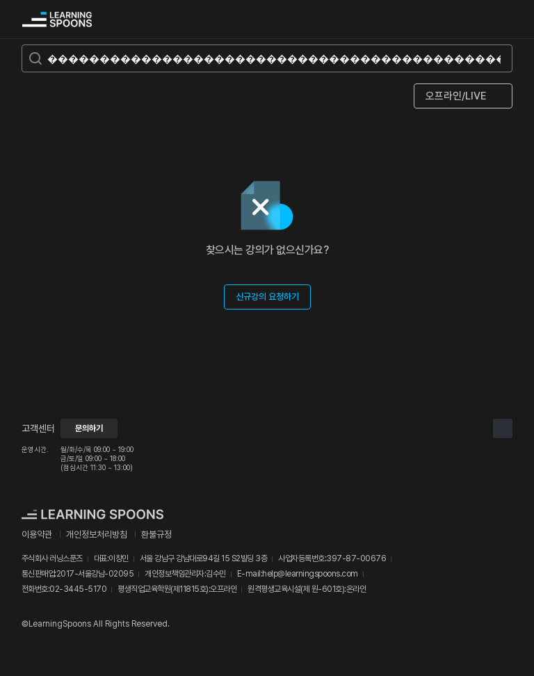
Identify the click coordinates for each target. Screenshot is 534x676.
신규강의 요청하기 (267, 296)
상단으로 (502, 428)
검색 (473, 19)
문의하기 (89, 428)
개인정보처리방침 (96, 534)
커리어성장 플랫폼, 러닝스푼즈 (57, 19)
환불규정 (156, 534)
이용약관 (37, 534)
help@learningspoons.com (310, 574)
